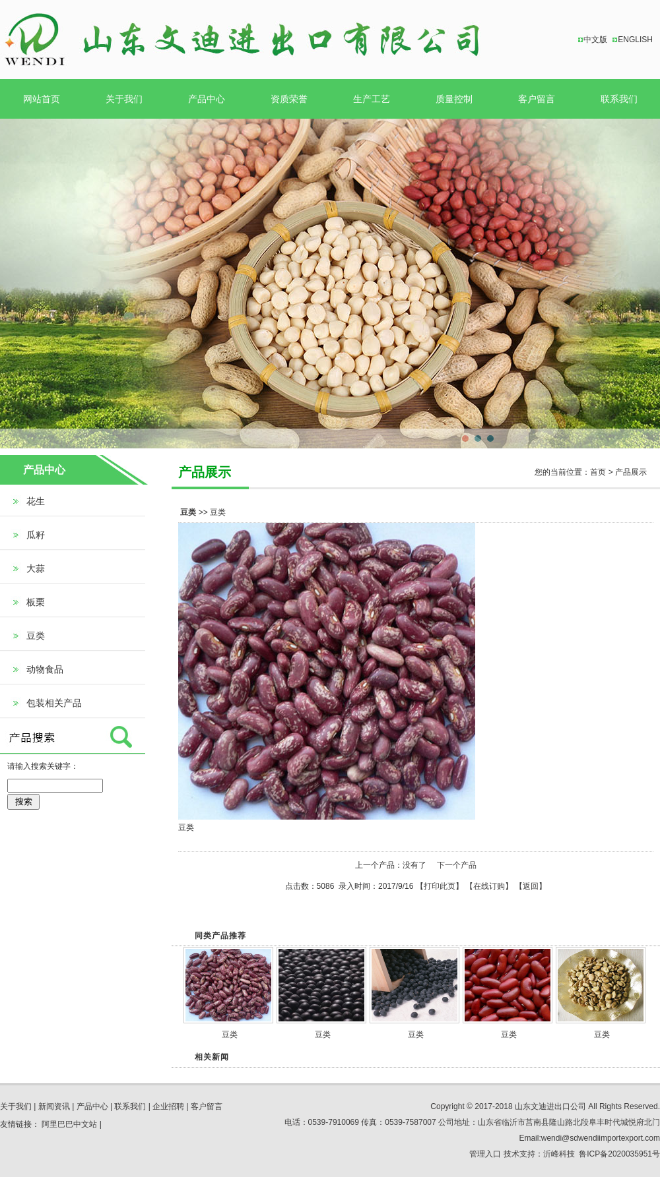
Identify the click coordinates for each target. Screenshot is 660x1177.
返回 (531, 886)
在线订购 (489, 886)
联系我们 (619, 99)
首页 (598, 472)
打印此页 (439, 886)
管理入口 (485, 1154)
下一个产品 (457, 865)
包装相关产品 (54, 703)
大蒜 (35, 568)
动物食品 (44, 669)
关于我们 (124, 99)
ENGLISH (635, 39)
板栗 (35, 602)
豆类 (35, 635)
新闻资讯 (54, 1106)
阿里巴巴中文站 (69, 1124)
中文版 (595, 39)
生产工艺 (371, 99)
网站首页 (41, 99)
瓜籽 (35, 534)
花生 (35, 501)
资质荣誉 (289, 99)
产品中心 (206, 99)
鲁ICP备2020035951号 (619, 1154)
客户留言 (536, 99)
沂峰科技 (559, 1154)
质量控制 (454, 99)
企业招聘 (168, 1106)
